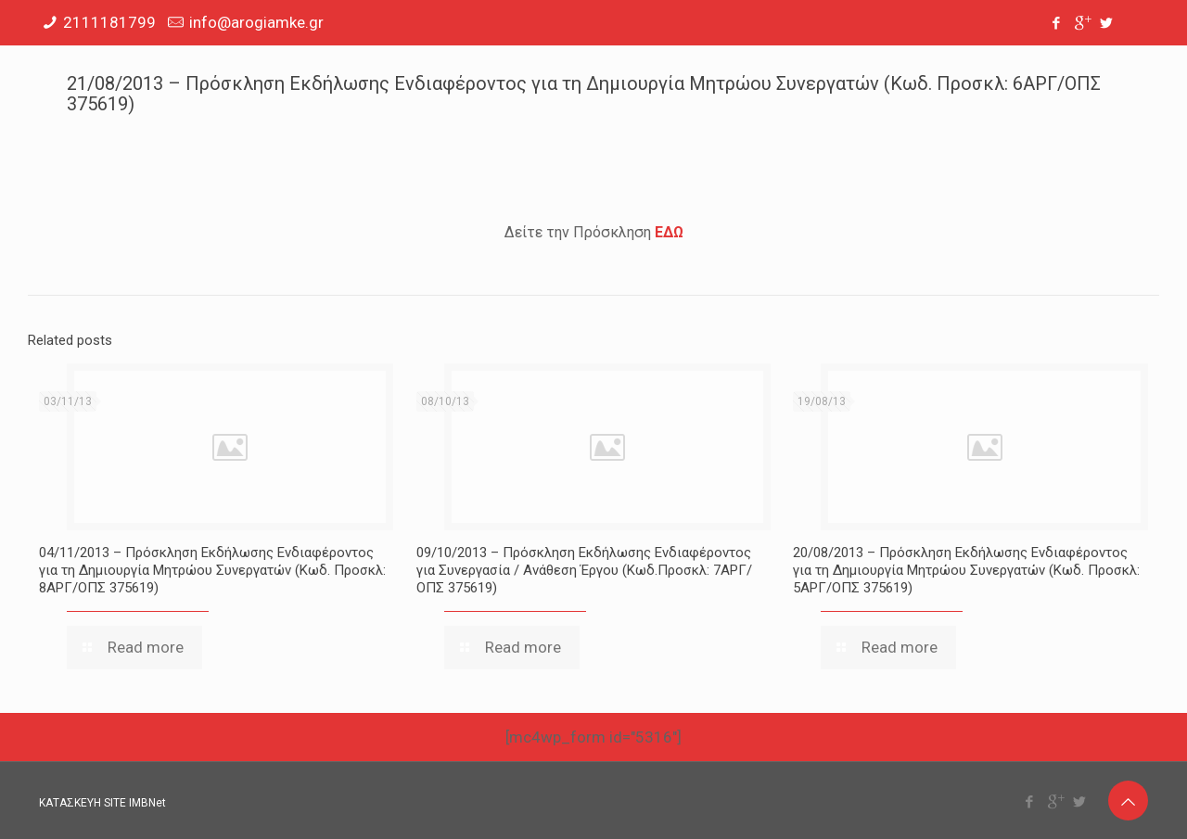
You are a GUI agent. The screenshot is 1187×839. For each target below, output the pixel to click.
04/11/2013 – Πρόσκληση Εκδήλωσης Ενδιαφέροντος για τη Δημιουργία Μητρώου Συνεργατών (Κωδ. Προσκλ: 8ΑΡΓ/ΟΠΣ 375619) (212, 570)
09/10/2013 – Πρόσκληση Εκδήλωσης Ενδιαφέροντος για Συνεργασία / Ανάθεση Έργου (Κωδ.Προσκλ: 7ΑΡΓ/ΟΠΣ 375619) (584, 570)
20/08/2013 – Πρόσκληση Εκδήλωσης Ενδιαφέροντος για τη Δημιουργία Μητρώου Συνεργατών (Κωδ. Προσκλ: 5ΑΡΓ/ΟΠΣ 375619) (966, 570)
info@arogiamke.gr (256, 22)
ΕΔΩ (669, 232)
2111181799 (109, 22)
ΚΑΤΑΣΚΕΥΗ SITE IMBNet (102, 802)
